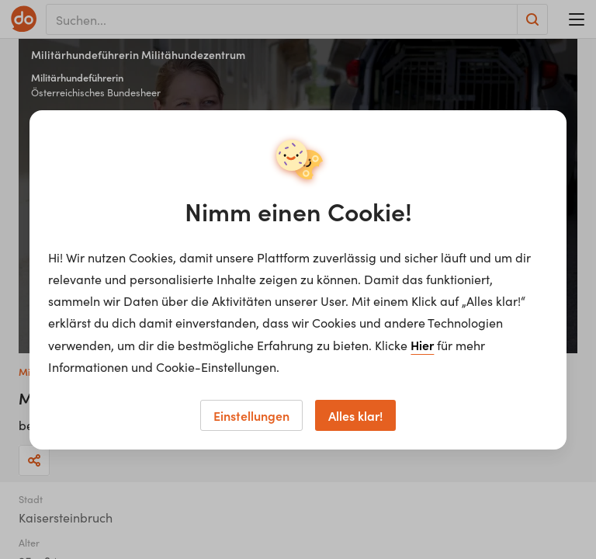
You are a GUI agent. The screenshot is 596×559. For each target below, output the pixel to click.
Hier (422, 344)
